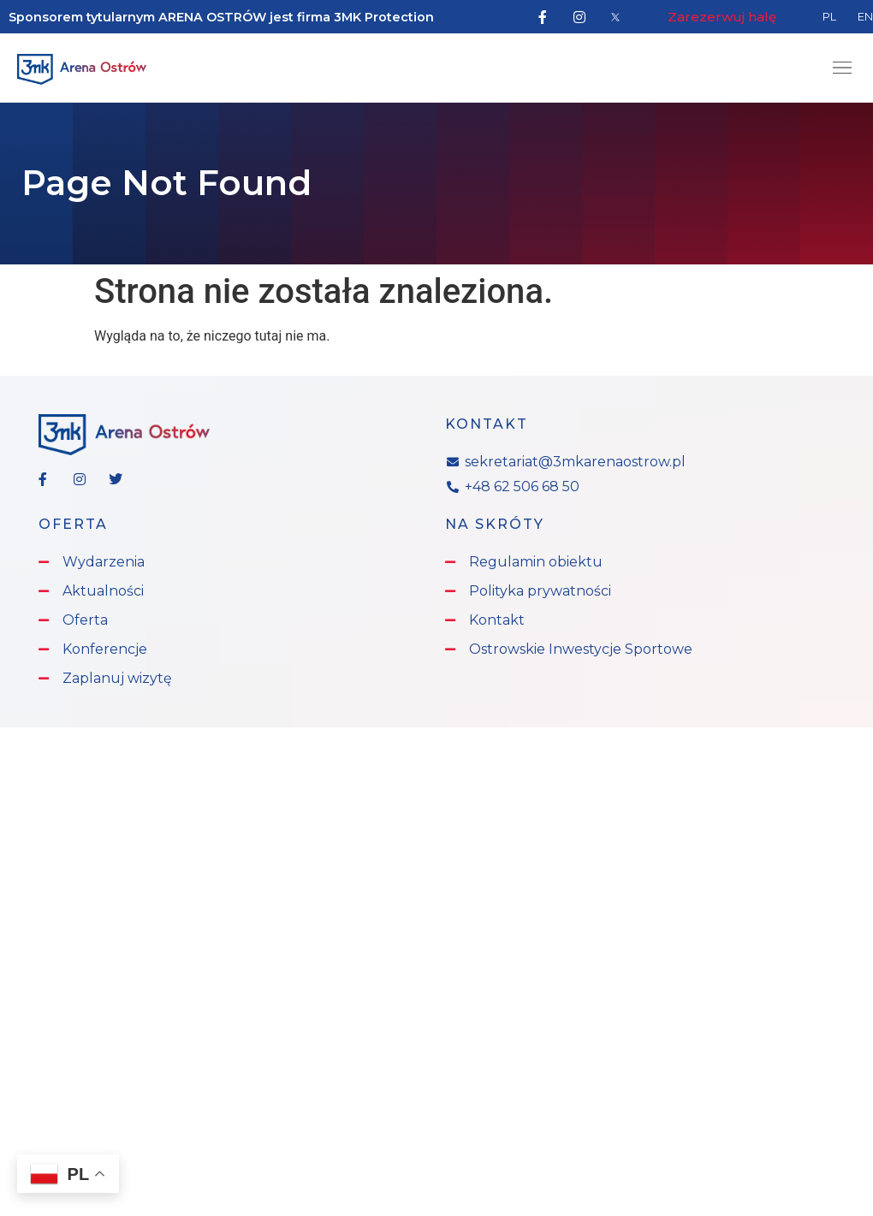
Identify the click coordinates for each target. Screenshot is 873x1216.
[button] (842, 69)
